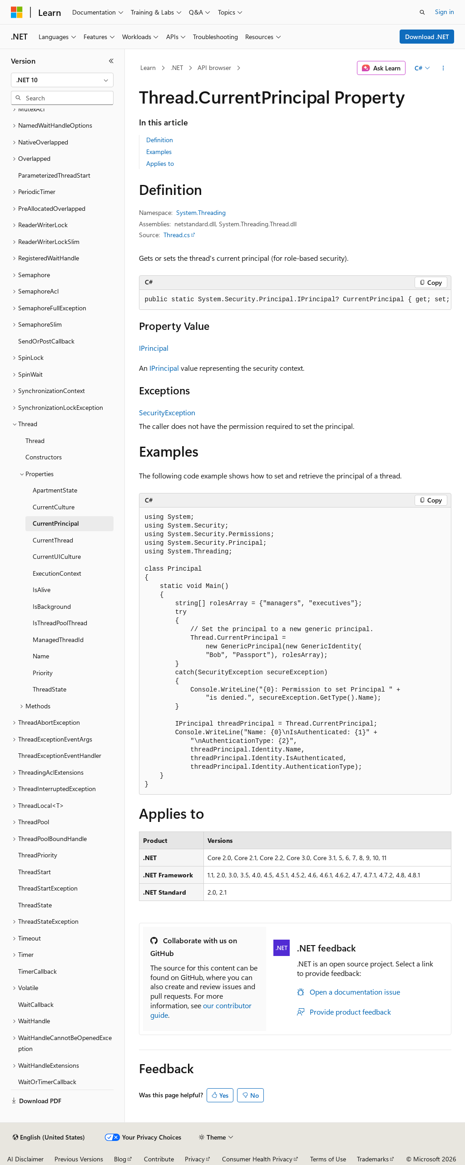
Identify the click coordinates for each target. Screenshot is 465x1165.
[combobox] (62, 80)
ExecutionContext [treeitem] (57, 573)
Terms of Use (328, 1159)
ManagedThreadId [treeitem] (58, 639)
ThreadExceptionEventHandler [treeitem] (59, 755)
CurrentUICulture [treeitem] (57, 556)
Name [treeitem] (41, 656)
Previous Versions (78, 1159)
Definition (159, 139)
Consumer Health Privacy (257, 1159)
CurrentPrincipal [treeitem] (56, 523)
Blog (120, 1159)
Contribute (159, 1159)
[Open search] (422, 12)
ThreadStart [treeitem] (34, 871)
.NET (177, 67)
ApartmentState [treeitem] (55, 490)
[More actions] (443, 68)
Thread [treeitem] (35, 440)
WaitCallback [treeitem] (36, 1004)
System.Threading (201, 212)
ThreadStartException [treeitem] (48, 888)
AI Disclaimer (25, 1159)
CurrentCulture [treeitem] (53, 507)
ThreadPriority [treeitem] (37, 855)
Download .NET (427, 36)
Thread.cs (176, 234)
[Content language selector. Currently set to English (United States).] (48, 1137)
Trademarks (373, 1159)
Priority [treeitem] (43, 672)
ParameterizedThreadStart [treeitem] (54, 175)
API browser (214, 67)
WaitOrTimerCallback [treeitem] (47, 1081)
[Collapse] (111, 61)
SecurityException (167, 412)
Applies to (160, 163)
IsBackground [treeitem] (52, 606)
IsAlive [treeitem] (41, 589)
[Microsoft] (17, 12)
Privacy (195, 1159)
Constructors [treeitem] (43, 457)
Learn (148, 67)
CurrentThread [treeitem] (53, 540)
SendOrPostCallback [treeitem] (46, 341)
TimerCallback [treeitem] (37, 971)
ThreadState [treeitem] (49, 689)
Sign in (444, 11)
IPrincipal (153, 348)
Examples (159, 151)
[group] (295, 300)
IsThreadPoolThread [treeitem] (60, 622)
